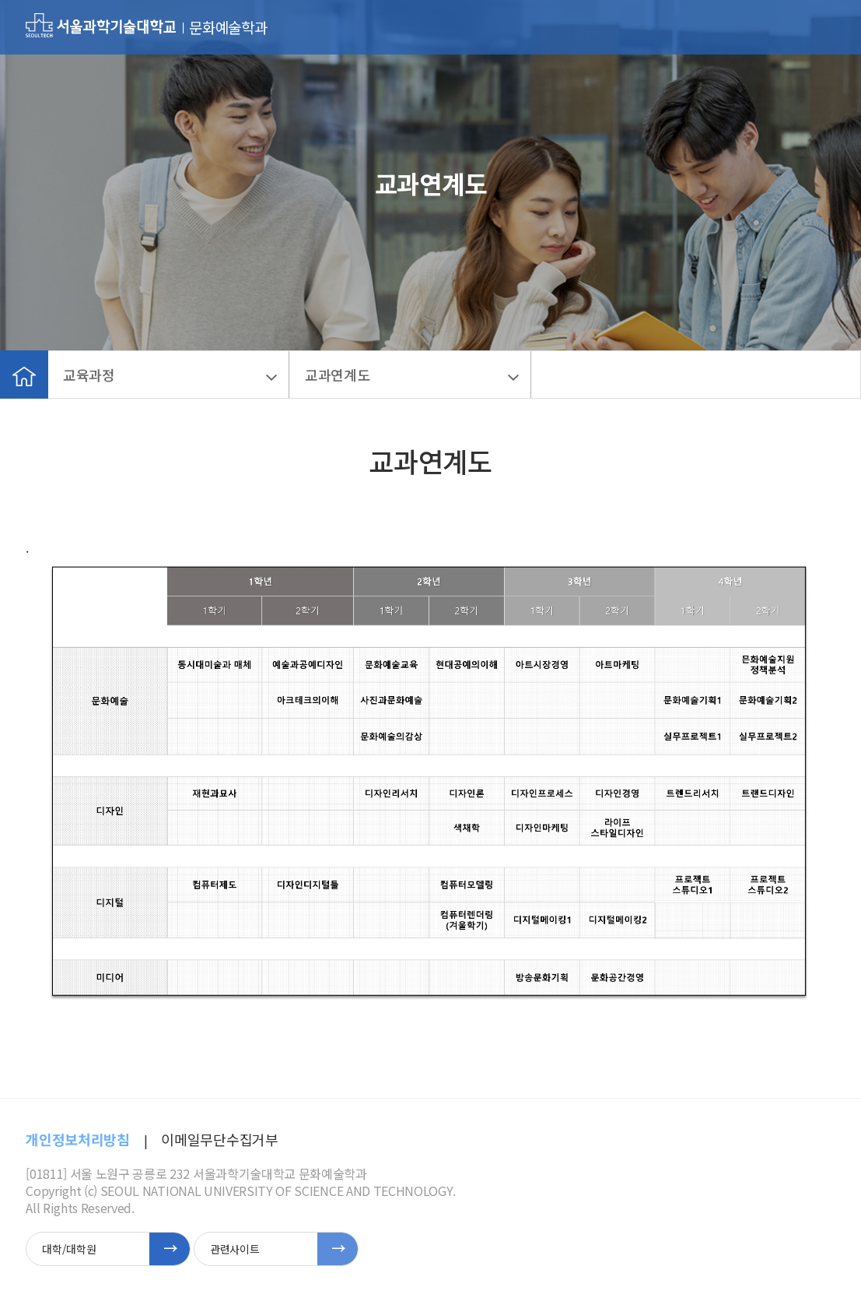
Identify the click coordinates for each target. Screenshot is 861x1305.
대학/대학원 (69, 1249)
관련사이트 (234, 1249)
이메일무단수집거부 (219, 1139)
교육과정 (89, 374)
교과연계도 (337, 374)
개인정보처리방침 (77, 1139)
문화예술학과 (228, 27)
